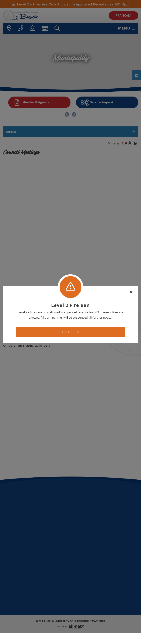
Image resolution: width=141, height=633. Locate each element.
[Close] (131, 292)
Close (70, 332)
